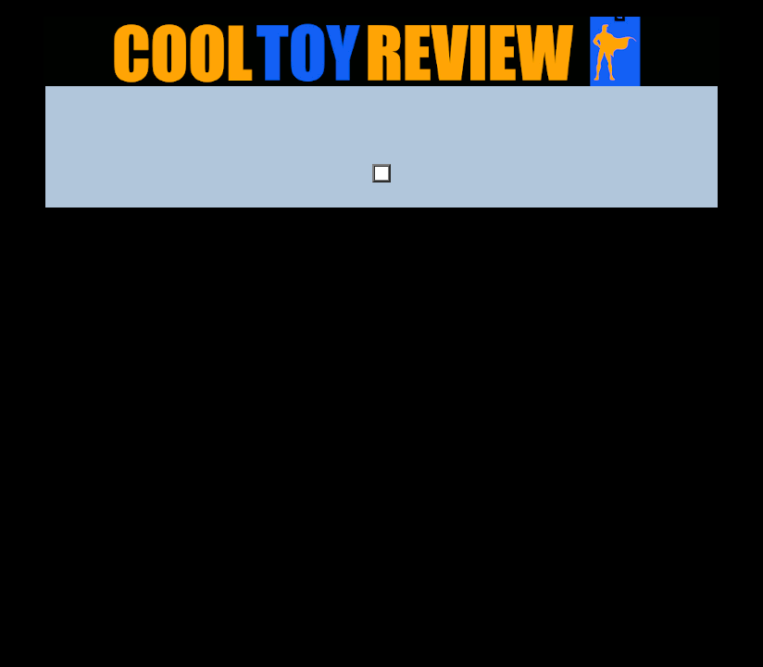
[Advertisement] (381, 130)
